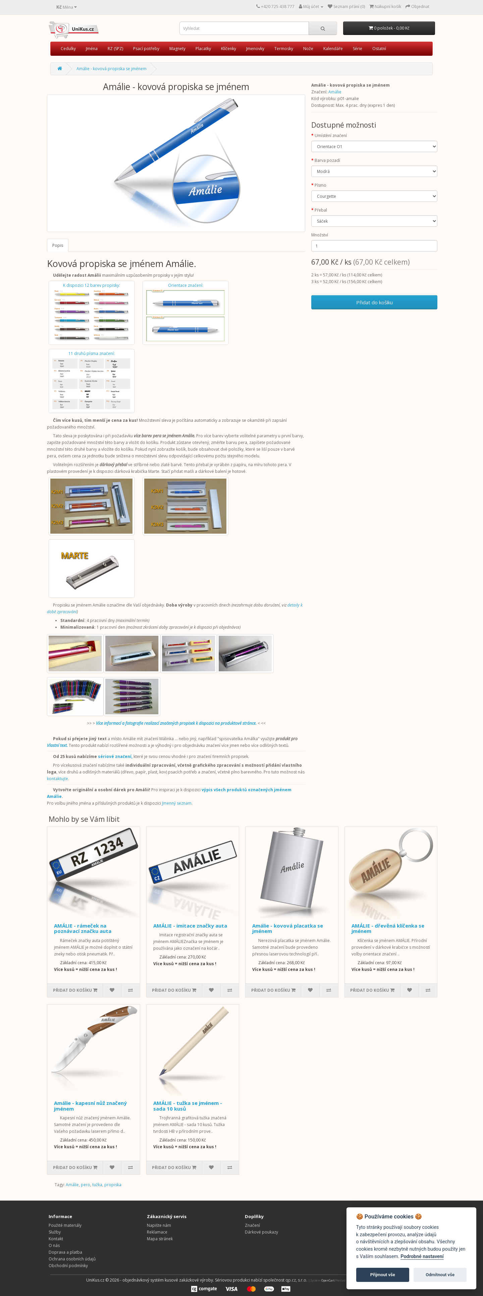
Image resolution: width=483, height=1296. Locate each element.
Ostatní (379, 48)
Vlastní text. (57, 745)
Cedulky (68, 48)
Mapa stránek (160, 1239)
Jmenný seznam (177, 803)
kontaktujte (57, 778)
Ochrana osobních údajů (72, 1259)
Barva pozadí (327, 160)
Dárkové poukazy (261, 1232)
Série (357, 48)
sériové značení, (115, 756)
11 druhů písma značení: (91, 381)
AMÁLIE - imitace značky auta (190, 925)
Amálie (334, 92)
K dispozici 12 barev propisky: (91, 312)
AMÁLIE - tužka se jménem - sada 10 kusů (187, 1106)
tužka (97, 1185)
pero (85, 1185)
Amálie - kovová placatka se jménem (287, 928)
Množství (319, 235)
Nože (308, 48)
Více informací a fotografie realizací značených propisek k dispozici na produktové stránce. (176, 723)
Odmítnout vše (440, 1274)
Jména (92, 48)
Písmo (320, 185)
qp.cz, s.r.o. (296, 1280)
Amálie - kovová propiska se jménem (111, 69)
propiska (112, 1185)
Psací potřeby (146, 48)
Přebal (321, 210)
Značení (252, 1225)
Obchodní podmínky (68, 1265)
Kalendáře (333, 48)
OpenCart (327, 1280)
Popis (57, 245)
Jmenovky (255, 48)
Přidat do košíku (374, 302)
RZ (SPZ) (115, 48)
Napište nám (159, 1225)
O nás (54, 1245)
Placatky (203, 48)
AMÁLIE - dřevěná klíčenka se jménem (388, 928)
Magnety (177, 48)
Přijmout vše (382, 1274)
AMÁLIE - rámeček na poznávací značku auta (82, 928)
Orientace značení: (185, 312)
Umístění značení (331, 135)
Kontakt (56, 1239)
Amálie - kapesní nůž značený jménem (90, 1106)
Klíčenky (228, 48)
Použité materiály (65, 1225)
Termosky (283, 48)
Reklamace (157, 1232)
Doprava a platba (65, 1252)
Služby (55, 1232)
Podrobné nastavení (421, 1256)
